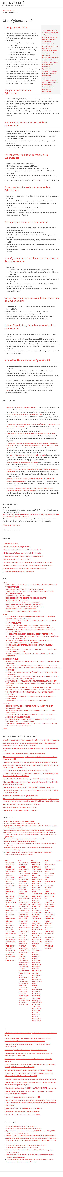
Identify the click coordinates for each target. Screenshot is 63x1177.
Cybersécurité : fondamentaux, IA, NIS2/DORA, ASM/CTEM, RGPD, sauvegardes (28, 787)
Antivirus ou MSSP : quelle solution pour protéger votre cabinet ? (31, 681)
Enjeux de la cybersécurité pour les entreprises (21, 407)
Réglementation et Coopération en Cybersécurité (22, 462)
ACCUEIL (6, 10)
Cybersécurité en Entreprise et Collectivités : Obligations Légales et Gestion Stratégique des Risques (49, 940)
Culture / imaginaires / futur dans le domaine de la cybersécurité (50, 82)
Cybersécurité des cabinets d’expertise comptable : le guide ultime (31, 666)
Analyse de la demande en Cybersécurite (18, 92)
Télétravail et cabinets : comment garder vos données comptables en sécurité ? (37, 957)
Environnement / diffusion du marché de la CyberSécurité (50, 46)
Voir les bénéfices (8, 517)
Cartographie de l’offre (49, 30)
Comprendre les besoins (21, 514)
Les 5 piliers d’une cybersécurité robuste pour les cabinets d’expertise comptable (37, 896)
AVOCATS (6, 704)
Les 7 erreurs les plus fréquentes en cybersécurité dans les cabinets (32, 690)
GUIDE (5, 583)
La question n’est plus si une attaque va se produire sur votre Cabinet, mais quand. (37, 871)
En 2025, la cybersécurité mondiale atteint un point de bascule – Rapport (26, 770)
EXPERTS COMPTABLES (10, 659)
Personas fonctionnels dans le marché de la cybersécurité (49, 39)
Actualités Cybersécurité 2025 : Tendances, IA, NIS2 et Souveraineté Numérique (28, 779)
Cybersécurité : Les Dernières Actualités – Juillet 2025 (20, 810)
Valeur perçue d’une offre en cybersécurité (26, 221)
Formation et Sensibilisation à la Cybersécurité (24, 604)
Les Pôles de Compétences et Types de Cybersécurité (25, 598)
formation (38, 180)
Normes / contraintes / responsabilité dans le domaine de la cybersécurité (32, 299)
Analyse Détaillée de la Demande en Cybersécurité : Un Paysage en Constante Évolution (24, 884)
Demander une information (11, 525)
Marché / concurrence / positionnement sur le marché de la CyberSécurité (31, 260)
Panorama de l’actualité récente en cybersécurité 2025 (24, 414)
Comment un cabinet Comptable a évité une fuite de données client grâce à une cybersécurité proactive (37, 927)
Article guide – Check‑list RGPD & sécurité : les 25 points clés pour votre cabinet (37, 911)
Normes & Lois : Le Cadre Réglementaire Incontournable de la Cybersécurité (31, 433)
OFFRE (12, 10)
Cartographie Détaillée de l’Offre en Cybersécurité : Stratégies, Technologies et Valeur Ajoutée (24, 869)
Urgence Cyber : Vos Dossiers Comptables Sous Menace (26, 701)
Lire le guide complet (36, 514)
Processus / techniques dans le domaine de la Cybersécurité (50, 53)
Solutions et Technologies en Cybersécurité (22, 611)
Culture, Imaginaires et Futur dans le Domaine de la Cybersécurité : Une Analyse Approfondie (24, 986)
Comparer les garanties (51, 514)
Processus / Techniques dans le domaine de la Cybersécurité (26, 455)
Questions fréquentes (22, 517)
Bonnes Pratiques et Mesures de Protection (22, 602)
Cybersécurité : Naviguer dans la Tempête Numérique (20, 807)
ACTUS (5, 729)
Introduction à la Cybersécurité (18, 596)
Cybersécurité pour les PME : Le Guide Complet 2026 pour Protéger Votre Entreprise (10, 869)
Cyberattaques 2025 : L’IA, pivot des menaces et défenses (21, 804)
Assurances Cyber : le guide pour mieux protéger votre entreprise (24, 754)
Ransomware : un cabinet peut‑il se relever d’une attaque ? (28, 687)
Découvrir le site (8, 514)
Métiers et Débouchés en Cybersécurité (20, 609)
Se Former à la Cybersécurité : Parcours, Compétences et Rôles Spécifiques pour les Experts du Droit (50, 921)
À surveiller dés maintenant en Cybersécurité (48, 89)
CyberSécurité (13, 3)
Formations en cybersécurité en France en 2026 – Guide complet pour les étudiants (30, 762)
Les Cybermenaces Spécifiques (17, 600)
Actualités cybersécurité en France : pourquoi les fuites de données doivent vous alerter (31, 740)
